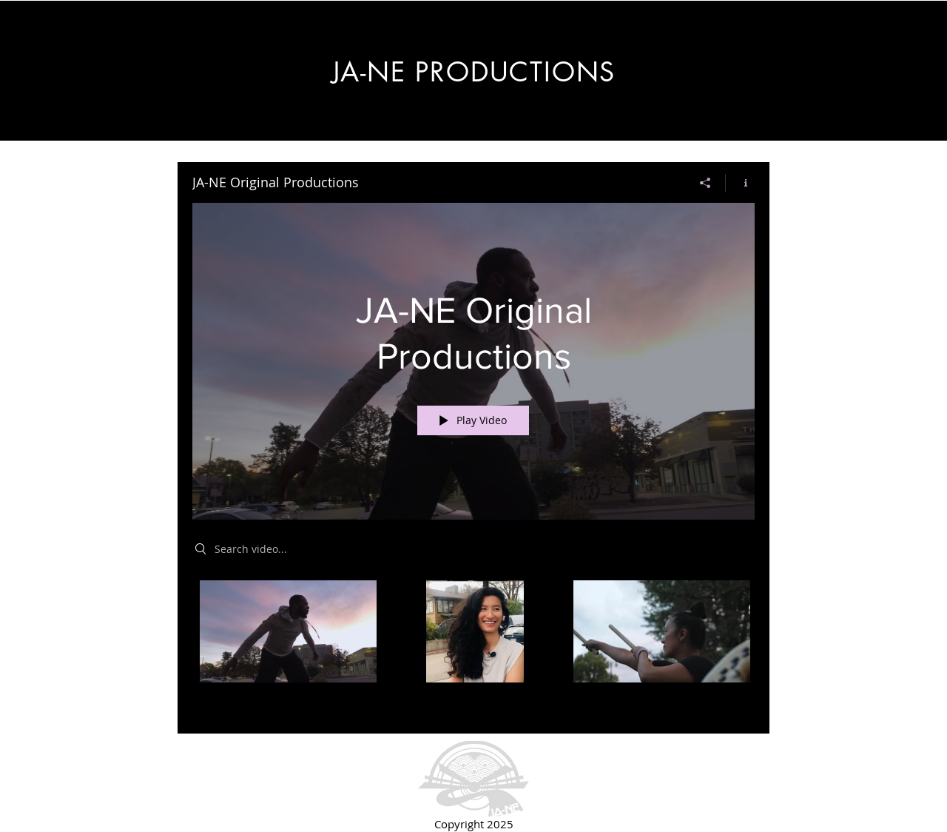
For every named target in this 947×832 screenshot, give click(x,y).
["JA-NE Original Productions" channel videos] (473, 646)
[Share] (705, 183)
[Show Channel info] (740, 183)
